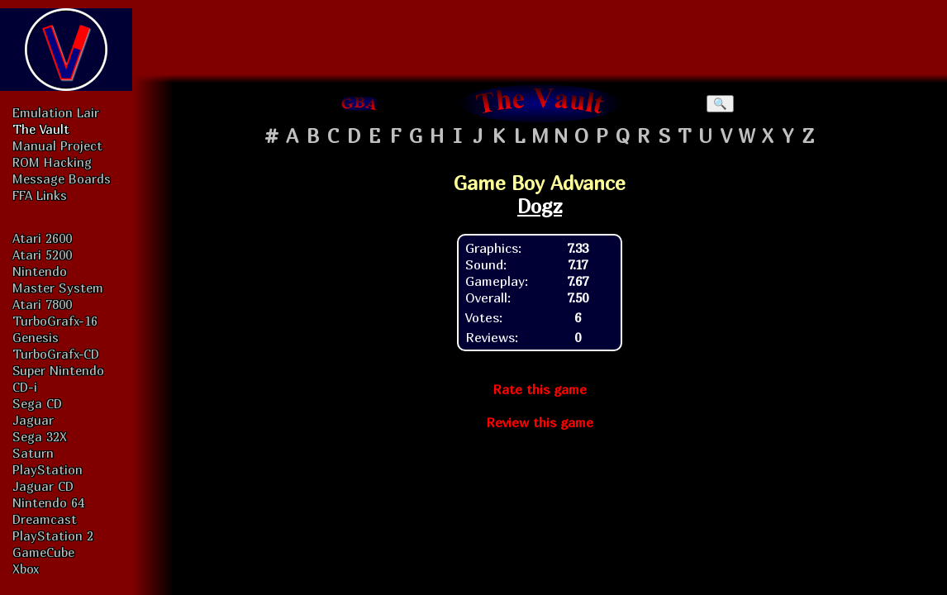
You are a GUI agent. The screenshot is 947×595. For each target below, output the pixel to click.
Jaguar (33, 419)
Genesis (35, 337)
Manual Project (57, 145)
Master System (57, 287)
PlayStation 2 (52, 535)
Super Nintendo (58, 370)
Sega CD (37, 403)
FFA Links (39, 195)
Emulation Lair (55, 112)
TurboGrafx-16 (55, 320)
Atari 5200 (42, 254)
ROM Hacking (52, 162)
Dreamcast (44, 519)
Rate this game (540, 389)
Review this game (539, 422)
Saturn (33, 452)
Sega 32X (39, 436)
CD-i (24, 386)
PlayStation (47, 469)
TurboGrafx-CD (55, 353)
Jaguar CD (43, 485)
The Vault (40, 128)
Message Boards (61, 178)
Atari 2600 (42, 238)
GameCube (43, 552)
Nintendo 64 (48, 502)
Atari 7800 (42, 304)
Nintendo (39, 271)
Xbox (25, 568)
